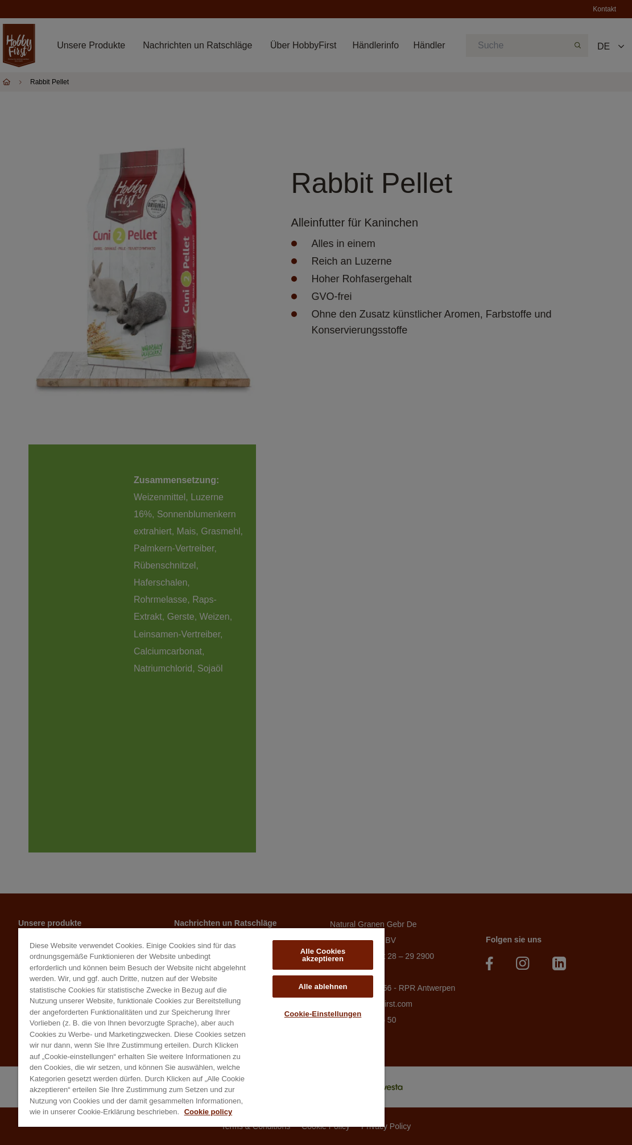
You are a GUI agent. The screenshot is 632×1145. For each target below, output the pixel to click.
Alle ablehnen (322, 986)
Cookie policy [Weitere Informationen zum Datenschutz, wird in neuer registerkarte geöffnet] (208, 1111)
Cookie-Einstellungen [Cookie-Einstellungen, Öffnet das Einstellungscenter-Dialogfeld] (323, 1014)
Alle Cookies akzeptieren (323, 955)
